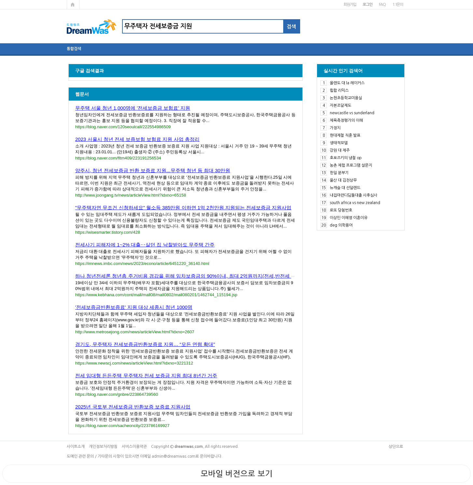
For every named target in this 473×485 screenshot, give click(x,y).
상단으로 (396, 447)
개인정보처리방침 (103, 447)
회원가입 (349, 5)
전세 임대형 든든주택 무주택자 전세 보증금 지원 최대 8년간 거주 (146, 375)
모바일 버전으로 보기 (236, 474)
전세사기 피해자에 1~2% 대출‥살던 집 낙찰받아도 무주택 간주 (145, 244)
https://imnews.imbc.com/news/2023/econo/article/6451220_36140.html (142, 263)
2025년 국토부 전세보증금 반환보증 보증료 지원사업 (132, 406)
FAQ (382, 5)
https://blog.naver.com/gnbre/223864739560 (116, 394)
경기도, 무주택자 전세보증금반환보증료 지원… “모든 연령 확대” (145, 344)
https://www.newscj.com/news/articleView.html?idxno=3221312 (134, 363)
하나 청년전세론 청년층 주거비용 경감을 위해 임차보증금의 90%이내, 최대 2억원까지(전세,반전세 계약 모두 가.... (199, 276)
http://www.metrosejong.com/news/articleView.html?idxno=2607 (134, 331)
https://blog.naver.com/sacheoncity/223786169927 (122, 425)
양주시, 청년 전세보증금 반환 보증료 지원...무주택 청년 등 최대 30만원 (152, 170)
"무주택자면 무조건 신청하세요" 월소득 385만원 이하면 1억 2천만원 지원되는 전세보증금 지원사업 (183, 207)
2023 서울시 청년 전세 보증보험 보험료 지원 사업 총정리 (137, 139)
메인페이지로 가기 (73, 4)
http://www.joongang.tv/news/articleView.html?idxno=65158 (130, 195)
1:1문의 (397, 5)
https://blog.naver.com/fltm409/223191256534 (118, 158)
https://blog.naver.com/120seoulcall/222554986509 (123, 126)
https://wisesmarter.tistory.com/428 (107, 232)
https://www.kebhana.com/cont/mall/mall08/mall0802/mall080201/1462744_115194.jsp (156, 294)
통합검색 (74, 49)
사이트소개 (76, 447)
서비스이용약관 (134, 447)
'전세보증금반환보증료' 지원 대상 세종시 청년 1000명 (133, 307)
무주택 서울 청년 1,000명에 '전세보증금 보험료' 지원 (132, 108)
